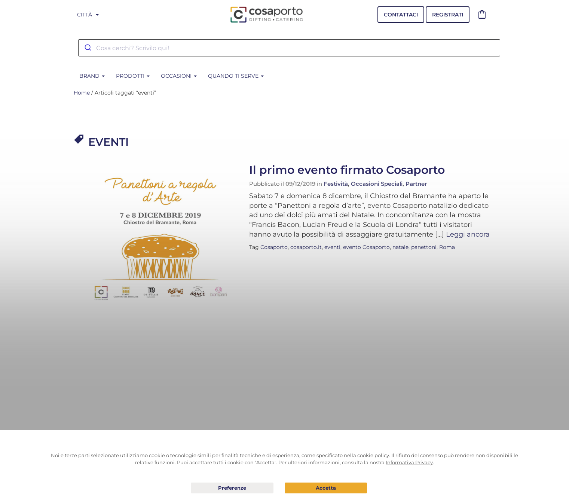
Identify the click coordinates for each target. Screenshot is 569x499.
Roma (447, 247)
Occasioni (179, 76)
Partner (416, 183)
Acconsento (326, 488)
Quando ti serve (236, 76)
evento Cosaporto (366, 247)
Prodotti (133, 76)
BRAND (92, 76)
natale (400, 247)
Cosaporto (274, 247)
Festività (336, 183)
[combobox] (289, 47)
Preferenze (232, 488)
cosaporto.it (306, 247)
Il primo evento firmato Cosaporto (347, 170)
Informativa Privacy (409, 462)
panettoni (424, 247)
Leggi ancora (468, 234)
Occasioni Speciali (377, 183)
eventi (332, 247)
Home (82, 92)
